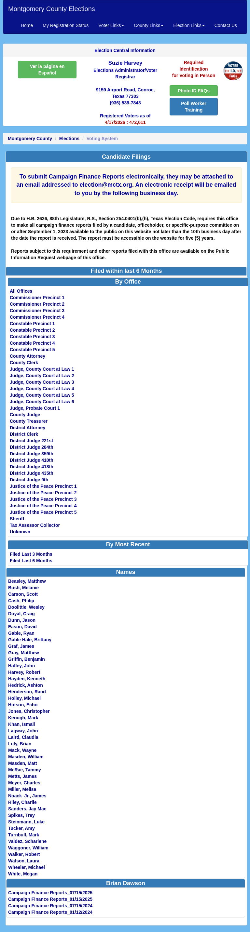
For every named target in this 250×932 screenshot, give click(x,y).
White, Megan (22, 873)
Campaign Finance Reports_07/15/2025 (50, 892)
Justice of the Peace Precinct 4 (43, 505)
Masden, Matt (22, 763)
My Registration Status (66, 25)
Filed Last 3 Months (31, 554)
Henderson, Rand (27, 691)
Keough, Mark (23, 717)
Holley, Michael (24, 698)
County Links (148, 25)
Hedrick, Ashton (25, 685)
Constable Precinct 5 (32, 349)
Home (27, 25)
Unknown (20, 531)
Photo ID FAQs (194, 90)
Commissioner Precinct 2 (37, 304)
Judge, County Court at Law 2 (42, 375)
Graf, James (21, 646)
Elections (69, 138)
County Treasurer (29, 421)
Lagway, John (23, 730)
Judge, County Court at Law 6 (42, 401)
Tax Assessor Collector (35, 525)
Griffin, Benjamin (26, 659)
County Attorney (27, 356)
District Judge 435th (31, 473)
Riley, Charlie (22, 802)
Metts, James (22, 776)
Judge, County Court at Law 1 (42, 369)
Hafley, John (21, 665)
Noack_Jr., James (27, 795)
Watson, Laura (23, 860)
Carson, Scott (23, 594)
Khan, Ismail (21, 724)
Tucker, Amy (21, 828)
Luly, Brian (19, 743)
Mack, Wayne (22, 750)
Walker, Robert (24, 854)
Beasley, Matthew (27, 581)
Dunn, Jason (21, 620)
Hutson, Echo (22, 704)
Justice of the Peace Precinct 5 (43, 512)
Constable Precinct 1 (32, 323)
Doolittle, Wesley (26, 607)
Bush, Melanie (23, 587)
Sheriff (17, 518)
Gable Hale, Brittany (29, 639)
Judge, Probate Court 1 (35, 408)
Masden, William (26, 756)
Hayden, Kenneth (26, 678)
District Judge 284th (31, 447)
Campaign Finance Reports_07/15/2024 (50, 905)
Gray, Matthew (23, 652)
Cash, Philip (21, 600)
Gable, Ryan (21, 633)
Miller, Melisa (22, 789)
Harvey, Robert (24, 672)
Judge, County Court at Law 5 (42, 395)
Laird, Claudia (23, 737)
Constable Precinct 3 (32, 336)
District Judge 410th (31, 460)
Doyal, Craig (21, 613)
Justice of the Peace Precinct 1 (43, 486)
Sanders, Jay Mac (27, 808)
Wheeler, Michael (26, 867)
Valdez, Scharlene (27, 841)
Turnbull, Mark (23, 834)
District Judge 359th (31, 453)
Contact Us (226, 25)
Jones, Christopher (29, 711)
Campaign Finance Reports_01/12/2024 (50, 912)
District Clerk (24, 434)
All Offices (21, 291)
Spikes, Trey (21, 815)
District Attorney (27, 427)
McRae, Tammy (24, 769)
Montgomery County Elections (51, 8)
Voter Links (111, 25)
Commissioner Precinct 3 (37, 310)
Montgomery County (30, 138)
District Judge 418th (31, 466)
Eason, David (22, 626)
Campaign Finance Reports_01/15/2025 (50, 899)
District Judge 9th (29, 479)
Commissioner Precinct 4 (37, 317)
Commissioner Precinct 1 (37, 297)
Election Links (188, 25)
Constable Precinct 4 (32, 343)
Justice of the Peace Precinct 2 (43, 492)
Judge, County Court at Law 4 (42, 388)
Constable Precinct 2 (32, 330)
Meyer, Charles (24, 782)
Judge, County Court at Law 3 (42, 382)
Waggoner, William (28, 847)
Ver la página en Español (47, 69)
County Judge (25, 414)
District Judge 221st (31, 440)
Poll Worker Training (193, 107)
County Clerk (24, 362)
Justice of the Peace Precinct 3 (43, 499)
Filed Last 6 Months (31, 560)
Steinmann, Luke (26, 821)
